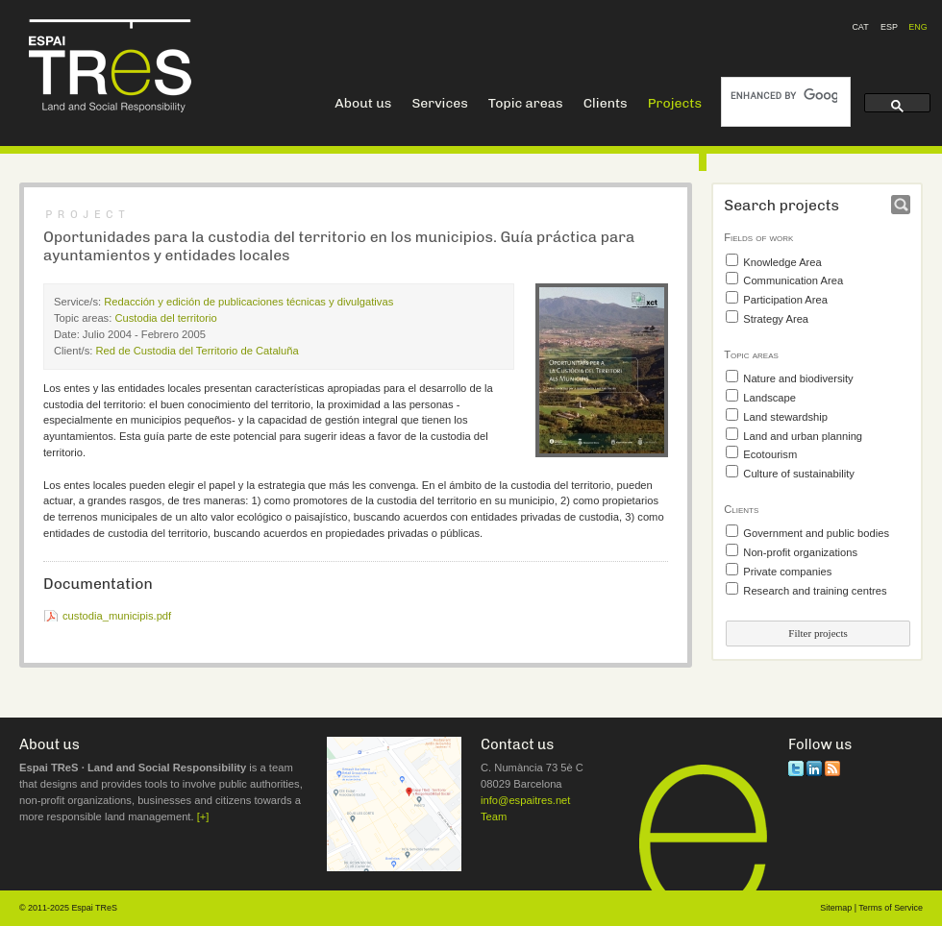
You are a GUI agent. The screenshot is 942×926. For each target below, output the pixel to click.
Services (439, 103)
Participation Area (785, 299)
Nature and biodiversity (798, 378)
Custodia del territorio (165, 318)
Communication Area (793, 280)
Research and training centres (814, 591)
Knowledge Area (782, 262)
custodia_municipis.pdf (116, 615)
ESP (889, 27)
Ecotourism (770, 454)
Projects (675, 103)
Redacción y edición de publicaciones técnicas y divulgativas (248, 301)
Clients (605, 103)
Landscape (769, 397)
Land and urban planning (802, 436)
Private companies (787, 571)
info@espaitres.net (525, 800)
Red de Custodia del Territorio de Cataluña (197, 350)
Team (494, 816)
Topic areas (525, 103)
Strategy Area (775, 319)
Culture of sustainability (799, 473)
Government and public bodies (816, 533)
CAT (860, 27)
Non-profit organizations (800, 552)
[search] (784, 95)
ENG (917, 27)
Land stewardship (785, 417)
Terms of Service (890, 908)
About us (363, 103)
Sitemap (836, 908)
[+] (203, 816)
